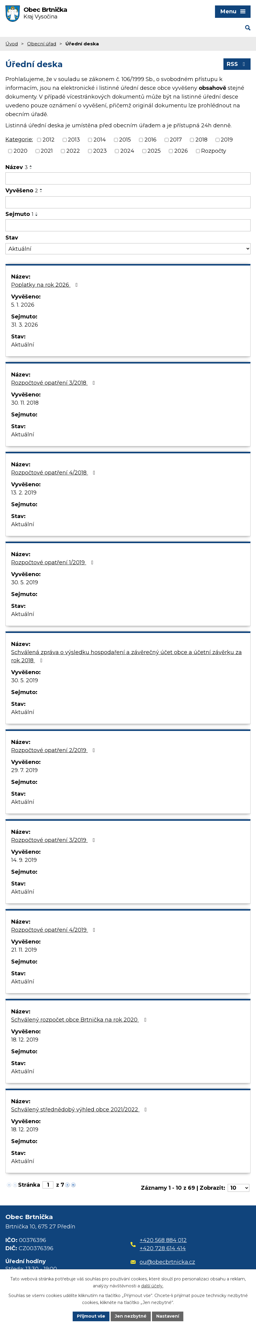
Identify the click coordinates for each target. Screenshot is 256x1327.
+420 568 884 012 (163, 1240)
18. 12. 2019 (24, 1039)
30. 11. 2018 (25, 402)
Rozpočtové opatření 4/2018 (54, 472)
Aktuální (22, 344)
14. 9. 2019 (24, 860)
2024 (127, 151)
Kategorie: (19, 139)
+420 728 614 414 (163, 1248)
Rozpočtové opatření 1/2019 (53, 562)
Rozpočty (213, 151)
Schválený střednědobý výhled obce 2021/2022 (80, 1109)
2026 (181, 151)
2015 (125, 139)
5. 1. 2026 (22, 305)
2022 (73, 151)
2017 (176, 139)
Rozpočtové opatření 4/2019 (54, 930)
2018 (201, 139)
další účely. (152, 1286)
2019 (227, 139)
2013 (74, 139)
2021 (47, 151)
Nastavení (167, 1316)
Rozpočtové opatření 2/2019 (54, 750)
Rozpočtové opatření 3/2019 (54, 840)
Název (16, 167)
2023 (100, 151)
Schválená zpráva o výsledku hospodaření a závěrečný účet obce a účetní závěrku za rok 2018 (126, 656)
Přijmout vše (91, 1316)
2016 (150, 139)
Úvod (11, 44)
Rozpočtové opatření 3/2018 (54, 383)
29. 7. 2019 (24, 770)
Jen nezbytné (131, 1316)
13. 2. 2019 (23, 492)
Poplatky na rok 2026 (45, 285)
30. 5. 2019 (24, 582)
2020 (20, 151)
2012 (49, 139)
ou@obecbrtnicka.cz (163, 1262)
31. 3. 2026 (24, 324)
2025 (154, 151)
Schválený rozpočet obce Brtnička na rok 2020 (80, 1019)
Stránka (29, 1185)
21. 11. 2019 (24, 950)
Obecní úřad (41, 44)
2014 (99, 139)
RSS (237, 64)
